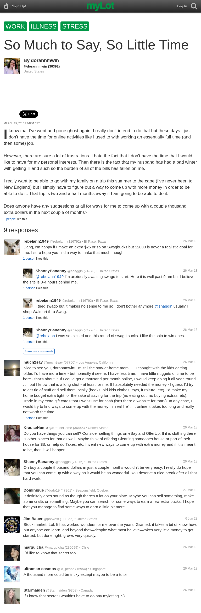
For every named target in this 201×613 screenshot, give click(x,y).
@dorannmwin (35, 66)
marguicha (33, 547)
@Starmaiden (56, 590)
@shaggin (75, 271)
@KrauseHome (60, 428)
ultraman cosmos (40, 568)
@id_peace (65, 569)
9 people (10, 219)
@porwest (51, 519)
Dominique (34, 490)
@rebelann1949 (50, 276)
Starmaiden (34, 590)
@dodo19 (52, 490)
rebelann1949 (36, 241)
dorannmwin (45, 60)
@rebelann (58, 241)
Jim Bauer (33, 518)
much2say (33, 362)
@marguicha (54, 547)
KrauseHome (36, 427)
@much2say (53, 362)
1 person (29, 258)
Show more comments (39, 351)
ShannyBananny (51, 271)
